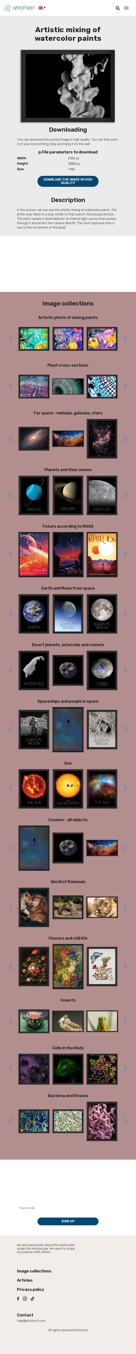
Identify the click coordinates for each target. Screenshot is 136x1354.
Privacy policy (30, 1289)
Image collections (34, 1271)
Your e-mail (26, 1202)
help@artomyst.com (31, 1321)
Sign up (68, 1221)
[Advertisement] (68, 264)
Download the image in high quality (68, 181)
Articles (25, 1280)
